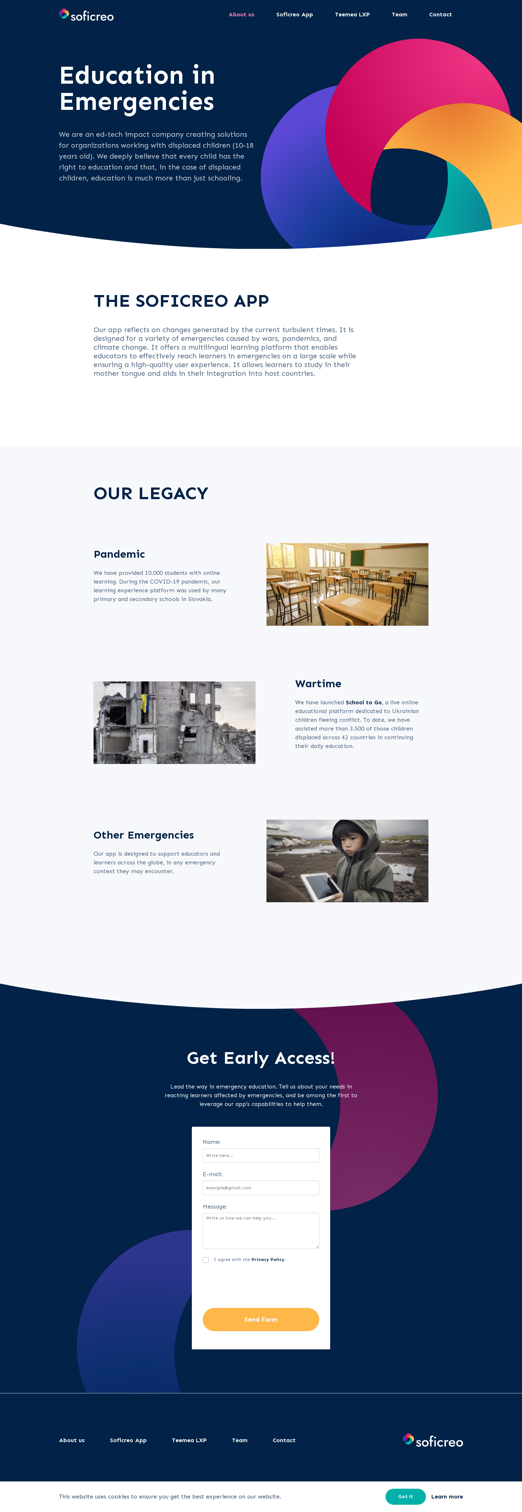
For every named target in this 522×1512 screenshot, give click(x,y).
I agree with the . (250, 1259)
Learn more (447, 1496)
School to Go (364, 702)
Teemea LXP (189, 1440)
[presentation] (258, 1286)
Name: (212, 1141)
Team (240, 1440)
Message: (215, 1206)
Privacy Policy (268, 1259)
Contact (284, 1440)
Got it (405, 1496)
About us (72, 1440)
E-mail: (212, 1174)
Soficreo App (128, 1440)
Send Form (261, 1320)
